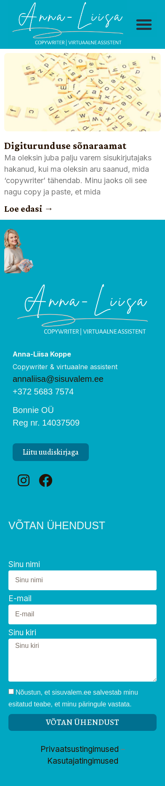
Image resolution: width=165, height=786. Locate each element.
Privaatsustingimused (79, 749)
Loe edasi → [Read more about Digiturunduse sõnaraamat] (28, 208)
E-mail (20, 598)
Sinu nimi (24, 564)
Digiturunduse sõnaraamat (65, 145)
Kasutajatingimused (82, 761)
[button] (144, 24)
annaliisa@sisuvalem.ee (58, 379)
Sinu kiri (22, 633)
